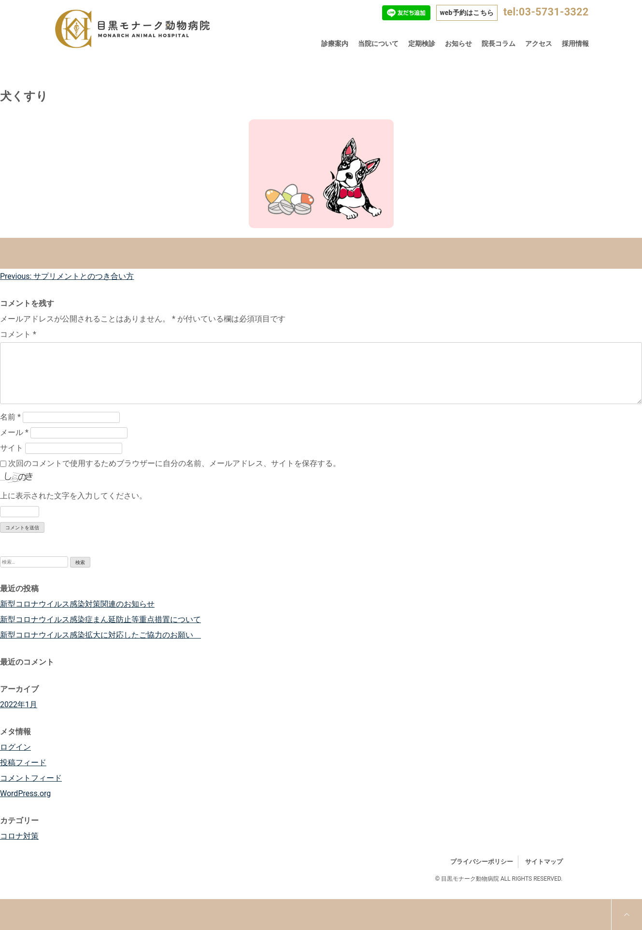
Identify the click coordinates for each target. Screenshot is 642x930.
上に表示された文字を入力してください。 (73, 495)
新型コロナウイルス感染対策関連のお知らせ (77, 604)
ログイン (15, 747)
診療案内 (334, 43)
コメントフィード (31, 778)
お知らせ (458, 43)
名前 (10, 416)
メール (14, 432)
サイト (11, 447)
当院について (378, 43)
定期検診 (421, 43)
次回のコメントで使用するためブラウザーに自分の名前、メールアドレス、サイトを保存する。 (174, 463)
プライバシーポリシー (481, 861)
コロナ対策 (19, 836)
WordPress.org (25, 793)
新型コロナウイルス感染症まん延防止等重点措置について (100, 619)
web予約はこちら (467, 12)
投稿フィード (23, 762)
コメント (18, 334)
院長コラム (498, 43)
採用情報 (575, 43)
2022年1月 (18, 704)
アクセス (538, 43)
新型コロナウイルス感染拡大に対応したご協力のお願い (100, 634)
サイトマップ (544, 861)
